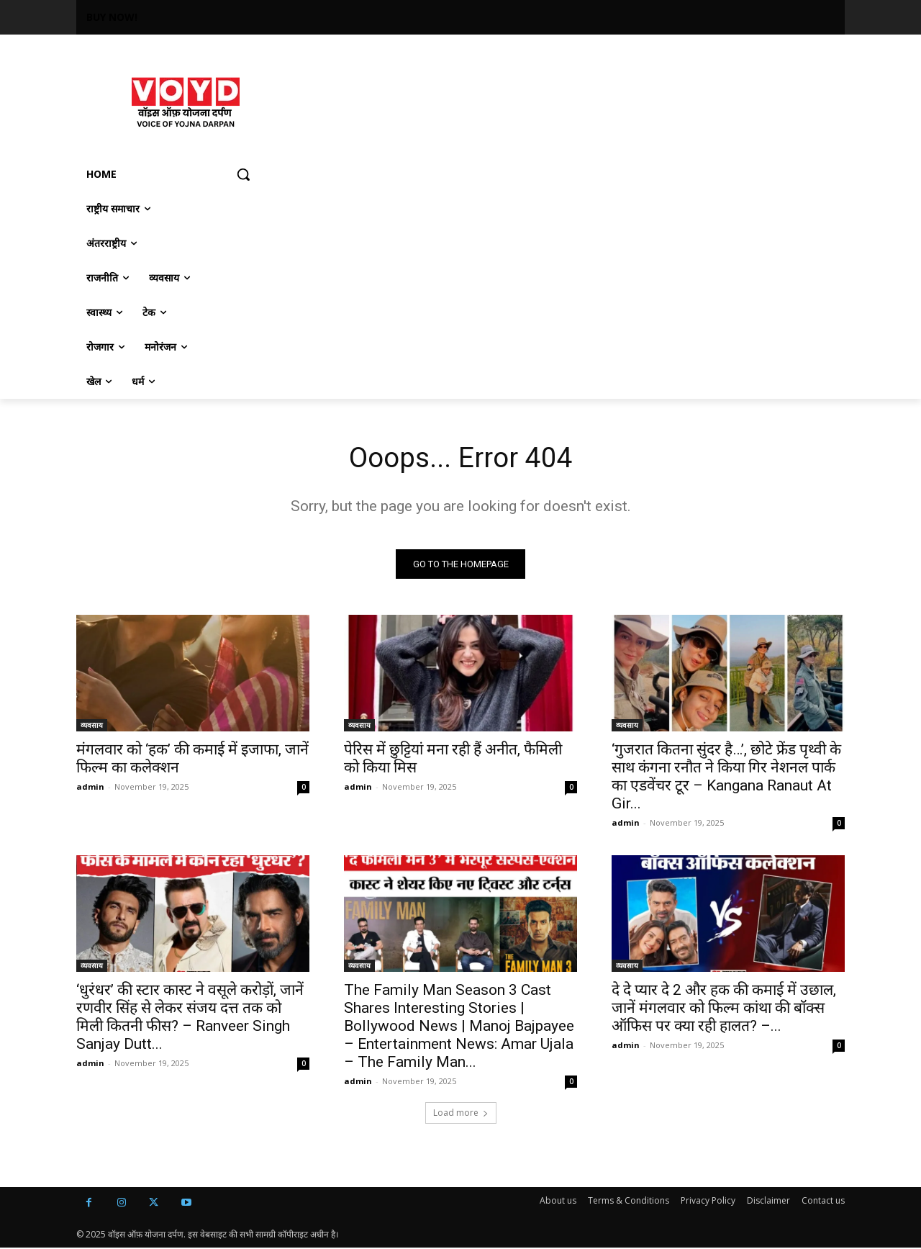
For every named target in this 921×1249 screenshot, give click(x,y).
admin (90, 788)
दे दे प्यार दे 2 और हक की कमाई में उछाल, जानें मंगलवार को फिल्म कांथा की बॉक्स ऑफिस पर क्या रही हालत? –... (724, 1009)
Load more (461, 1114)
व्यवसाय (92, 726)
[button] (243, 174)
